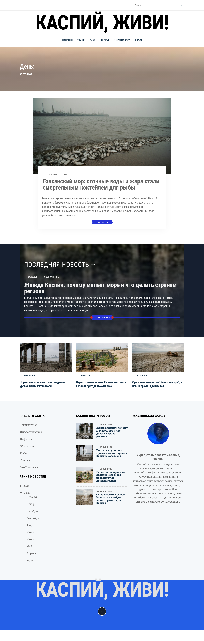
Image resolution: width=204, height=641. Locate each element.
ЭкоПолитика (51, 277)
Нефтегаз (104, 40)
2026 (26, 485)
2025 (27, 493)
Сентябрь (33, 518)
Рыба (92, 40)
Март (30, 560)
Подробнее (102, 222)
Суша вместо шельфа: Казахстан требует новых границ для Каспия (110, 499)
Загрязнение (28, 425)
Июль (30, 532)
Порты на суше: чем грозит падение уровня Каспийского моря (111, 453)
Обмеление (67, 40)
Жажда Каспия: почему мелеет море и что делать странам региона (100, 288)
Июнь (30, 539)
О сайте (138, 40)
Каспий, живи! (102, 22)
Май (29, 546)
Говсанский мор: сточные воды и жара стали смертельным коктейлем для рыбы (101, 184)
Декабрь (32, 497)
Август (31, 525)
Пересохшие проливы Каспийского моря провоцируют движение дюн (110, 476)
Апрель (31, 553)
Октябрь (32, 511)
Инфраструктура (122, 40)
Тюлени (81, 40)
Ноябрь (31, 504)
